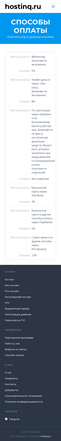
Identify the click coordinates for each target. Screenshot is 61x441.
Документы (11, 390)
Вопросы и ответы (16, 349)
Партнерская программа (19, 337)
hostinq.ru (46, 436)
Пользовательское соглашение (23, 395)
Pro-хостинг (12, 291)
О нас (8, 372)
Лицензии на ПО (15, 320)
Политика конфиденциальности (24, 401)
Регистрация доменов (18, 314)
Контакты (10, 384)
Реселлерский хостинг (18, 296)
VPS (7, 302)
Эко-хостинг (12, 285)
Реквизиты (11, 378)
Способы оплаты (14, 355)
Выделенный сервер (17, 308)
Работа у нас (12, 343)
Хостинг (9, 279)
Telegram (12, 419)
